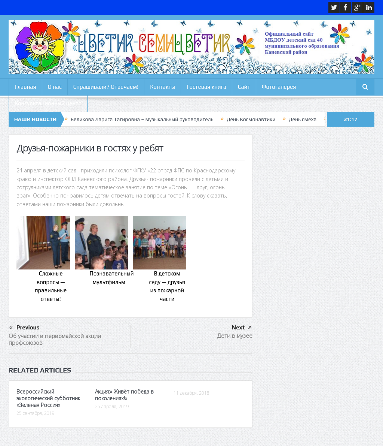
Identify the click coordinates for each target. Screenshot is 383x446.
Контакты (162, 87)
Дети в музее (234, 335)
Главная (25, 87)
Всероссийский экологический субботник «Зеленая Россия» (48, 398)
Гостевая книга (206, 87)
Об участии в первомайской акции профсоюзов (55, 339)
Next (242, 327)
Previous (24, 328)
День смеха (302, 119)
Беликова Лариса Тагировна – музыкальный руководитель (142, 119)
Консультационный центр (48, 103)
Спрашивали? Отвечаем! (105, 87)
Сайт (244, 87)
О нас (55, 87)
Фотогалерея (279, 87)
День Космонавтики (251, 119)
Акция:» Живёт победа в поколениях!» (124, 395)
